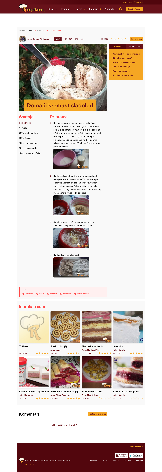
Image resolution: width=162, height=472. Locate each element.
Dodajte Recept (134, 9)
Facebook (93, 460)
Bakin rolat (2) (65, 332)
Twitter (105, 460)
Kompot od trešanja (121, 67)
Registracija (127, 2)
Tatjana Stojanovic (41, 39)
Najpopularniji (135, 46)
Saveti (79, 9)
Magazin (93, 9)
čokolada (29, 294)
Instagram (127, 460)
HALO (34, 464)
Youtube (116, 460)
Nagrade (109, 9)
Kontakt (68, 460)
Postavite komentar (97, 414)
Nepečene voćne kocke (122, 75)
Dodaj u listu (136, 39)
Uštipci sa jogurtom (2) (122, 58)
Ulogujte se (138, 2)
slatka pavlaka (83, 294)
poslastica (67, 294)
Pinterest (139, 460)
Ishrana (65, 9)
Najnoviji (117, 46)
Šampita (128, 332)
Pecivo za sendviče (121, 71)
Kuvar (51, 9)
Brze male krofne (97, 377)
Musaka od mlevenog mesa (124, 62)
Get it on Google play (136, 455)
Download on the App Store (121, 455)
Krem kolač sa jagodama (34, 377)
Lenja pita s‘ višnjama (128, 377)
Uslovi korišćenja (50, 460)
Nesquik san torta (97, 332)
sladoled (53, 294)
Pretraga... (120, 9)
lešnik (41, 294)
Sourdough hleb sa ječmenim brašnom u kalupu (126, 54)
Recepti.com (32, 8)
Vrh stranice (135, 447)
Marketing (61, 460)
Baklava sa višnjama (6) (65, 377)
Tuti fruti (34, 332)
